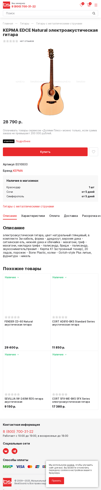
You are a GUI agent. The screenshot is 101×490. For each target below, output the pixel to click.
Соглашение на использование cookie (24, 477)
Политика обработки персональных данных (27, 472)
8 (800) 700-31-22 (24, 6)
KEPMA (18, 170)
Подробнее (23, 141)
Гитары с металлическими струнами (28, 206)
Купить (45, 152)
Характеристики (33, 216)
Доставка (71, 216)
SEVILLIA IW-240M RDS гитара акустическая (24, 382)
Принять (56, 480)
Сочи (10, 191)
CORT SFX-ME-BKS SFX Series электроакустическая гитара (71, 382)
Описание (10, 216)
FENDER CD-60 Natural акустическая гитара (19, 323)
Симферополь (15, 196)
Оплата (54, 216)
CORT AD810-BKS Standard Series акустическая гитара (73, 323)
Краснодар (13, 187)
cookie (70, 465)
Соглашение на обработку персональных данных (30, 475)
